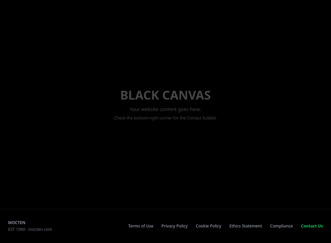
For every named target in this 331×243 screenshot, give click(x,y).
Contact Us (312, 226)
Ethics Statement (245, 226)
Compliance (281, 226)
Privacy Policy (175, 226)
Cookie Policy (208, 226)
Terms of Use (141, 226)
